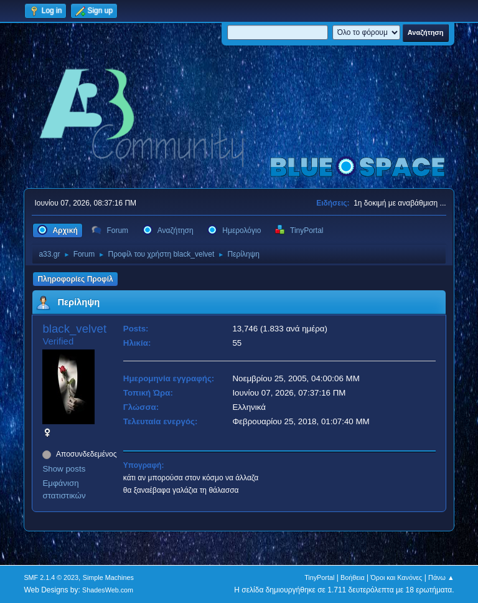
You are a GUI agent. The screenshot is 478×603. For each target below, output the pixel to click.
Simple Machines (108, 577)
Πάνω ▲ (441, 577)
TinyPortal (319, 577)
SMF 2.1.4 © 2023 (51, 577)
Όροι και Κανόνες (396, 577)
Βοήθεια (352, 577)
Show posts (63, 468)
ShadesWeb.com (107, 590)
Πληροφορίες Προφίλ (75, 279)
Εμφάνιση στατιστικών (63, 489)
